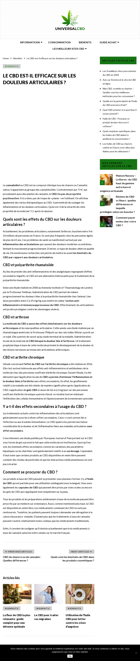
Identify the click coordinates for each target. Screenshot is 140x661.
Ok (70, 656)
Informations (30, 42)
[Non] (136, 652)
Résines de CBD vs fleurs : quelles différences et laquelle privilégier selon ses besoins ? (118, 204)
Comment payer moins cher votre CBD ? (126, 221)
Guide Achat (108, 42)
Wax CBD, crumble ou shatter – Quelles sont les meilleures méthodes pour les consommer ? (119, 92)
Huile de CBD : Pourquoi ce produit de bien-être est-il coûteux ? (116, 122)
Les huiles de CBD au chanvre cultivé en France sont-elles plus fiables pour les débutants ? (119, 147)
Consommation (59, 42)
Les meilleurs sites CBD (68, 48)
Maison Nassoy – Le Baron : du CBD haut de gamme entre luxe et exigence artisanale (118, 183)
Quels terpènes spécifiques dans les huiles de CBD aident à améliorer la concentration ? (119, 135)
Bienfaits (85, 42)
